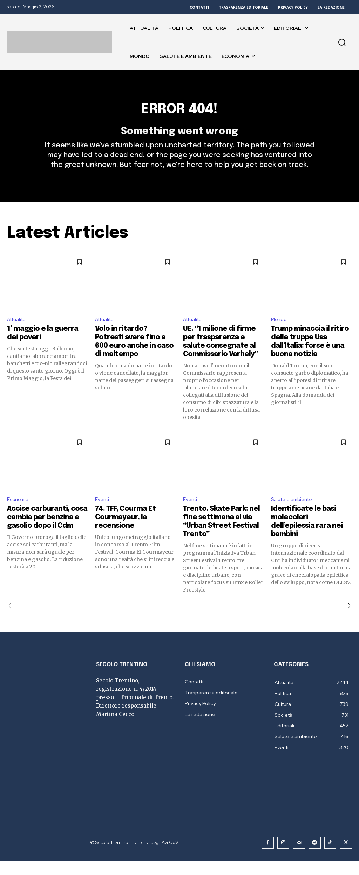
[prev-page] (12, 620)
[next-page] (346, 620)
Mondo (280, 332)
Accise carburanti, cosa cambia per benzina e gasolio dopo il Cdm (47, 532)
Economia (19, 513)
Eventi (103, 513)
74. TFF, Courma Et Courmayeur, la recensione (125, 532)
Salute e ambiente (295, 513)
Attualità (19, 332)
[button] (342, 42)
